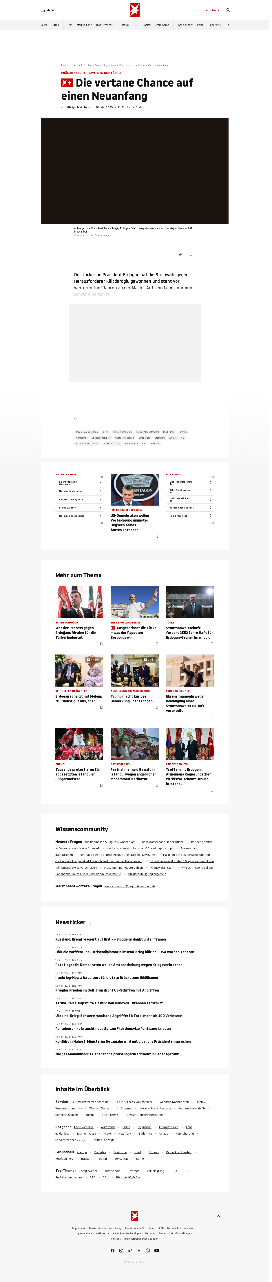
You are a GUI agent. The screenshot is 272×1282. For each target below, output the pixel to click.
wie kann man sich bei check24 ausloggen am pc (140, 848)
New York (124, 1133)
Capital (147, 26)
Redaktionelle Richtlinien (140, 1228)
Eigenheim (144, 1127)
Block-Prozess (104, 26)
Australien (108, 1127)
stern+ (125, 26)
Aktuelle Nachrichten (174, 1102)
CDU (106, 1177)
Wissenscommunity (68, 1108)
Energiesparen (168, 1127)
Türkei (105, 432)
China (126, 1127)
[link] (227, 11)
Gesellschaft (185, 26)
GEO (136, 26)
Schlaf (103, 1158)
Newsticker (71, 922)
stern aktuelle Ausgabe (155, 1108)
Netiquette (102, 1233)
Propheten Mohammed (87, 443)
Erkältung (120, 1152)
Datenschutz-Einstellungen (175, 1233)
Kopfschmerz (64, 1158)
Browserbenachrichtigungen (141, 1238)
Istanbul (183, 432)
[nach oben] (218, 1216)
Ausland (78, 65)
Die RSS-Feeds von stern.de (134, 1102)
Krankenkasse (86, 1133)
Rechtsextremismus (68, 1177)
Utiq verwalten (83, 1233)
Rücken (86, 1158)
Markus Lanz (84, 26)
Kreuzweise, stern (162, 867)
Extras (55, 26)
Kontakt (116, 1238)
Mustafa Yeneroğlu (124, 437)
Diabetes (100, 1152)
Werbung (150, 1233)
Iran (70, 26)
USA (174, 1171)
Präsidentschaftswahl (147, 432)
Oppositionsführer (101, 437)
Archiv (200, 1102)
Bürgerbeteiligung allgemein (147, 874)
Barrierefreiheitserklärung (105, 1228)
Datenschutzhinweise (180, 1228)
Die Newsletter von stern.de (89, 1102)
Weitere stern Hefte (192, 1108)
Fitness (154, 1152)
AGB (161, 1228)
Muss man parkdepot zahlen (123, 867)
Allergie (82, 1152)
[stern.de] (134, 11)
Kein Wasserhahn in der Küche (163, 842)
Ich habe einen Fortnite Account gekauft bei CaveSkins (118, 855)
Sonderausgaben (66, 1115)
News (43, 26)
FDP (187, 1171)
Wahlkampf (81, 437)
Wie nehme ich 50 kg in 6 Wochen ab (109, 842)
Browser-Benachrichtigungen (145, 1115)
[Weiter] (228, 26)
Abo (213, 11)
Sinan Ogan (144, 437)
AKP (183, 437)
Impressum (78, 1228)
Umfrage (133, 1171)
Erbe (189, 1127)
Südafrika (145, 1133)
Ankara (173, 437)
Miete (107, 1133)
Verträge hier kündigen (127, 1233)
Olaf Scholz (112, 1171)
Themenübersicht (101, 1108)
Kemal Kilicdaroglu (122, 432)
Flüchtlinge (169, 432)
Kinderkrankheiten (178, 1152)
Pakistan (155, 443)
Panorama (215, 26)
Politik (200, 26)
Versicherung (185, 1133)
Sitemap (126, 1108)
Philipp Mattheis (78, 107)
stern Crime (162, 26)
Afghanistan (131, 443)
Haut (137, 1152)
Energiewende (88, 1171)
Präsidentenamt (112, 443)
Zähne (140, 1158)
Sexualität (121, 1158)
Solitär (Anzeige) (104, 1140)
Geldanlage (62, 1133)
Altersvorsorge (84, 1127)
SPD (92, 1177)
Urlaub (163, 1133)
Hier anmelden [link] (148, 373)
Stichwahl (160, 437)
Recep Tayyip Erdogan (87, 432)
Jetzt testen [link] (135, 362)
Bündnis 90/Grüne (128, 1177)
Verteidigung (155, 1171)
